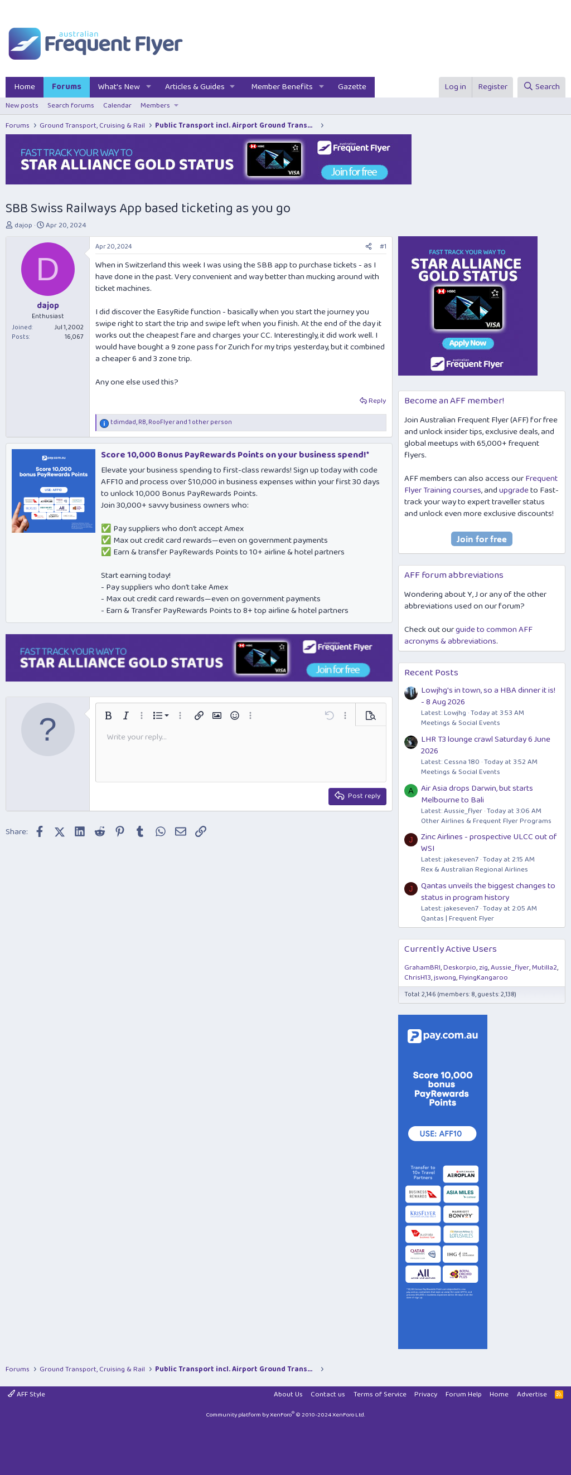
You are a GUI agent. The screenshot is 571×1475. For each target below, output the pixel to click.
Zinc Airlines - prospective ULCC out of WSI (489, 842)
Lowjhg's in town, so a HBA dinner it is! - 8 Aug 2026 (488, 696)
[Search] (541, 87)
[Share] (368, 247)
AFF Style (26, 1394)
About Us (288, 1394)
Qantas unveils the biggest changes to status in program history (488, 891)
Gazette (352, 87)
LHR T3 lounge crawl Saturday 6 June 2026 (485, 745)
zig (483, 967)
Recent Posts (431, 672)
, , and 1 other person (171, 422)
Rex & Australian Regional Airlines (474, 869)
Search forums (70, 105)
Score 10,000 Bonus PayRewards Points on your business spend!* (235, 455)
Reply (377, 401)
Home (24, 87)
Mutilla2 (544, 967)
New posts (22, 105)
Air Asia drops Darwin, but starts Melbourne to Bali (477, 794)
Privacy (425, 1394)
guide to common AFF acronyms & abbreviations (468, 635)
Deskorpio (459, 967)
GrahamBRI (422, 967)
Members (155, 105)
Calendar (117, 105)
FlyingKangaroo (483, 978)
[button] (149, 87)
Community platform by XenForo (285, 1415)
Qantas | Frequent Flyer (457, 918)
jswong (445, 978)
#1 (383, 246)
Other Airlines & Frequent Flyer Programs (486, 821)
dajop (23, 225)
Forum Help (464, 1394)
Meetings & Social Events (460, 723)
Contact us (328, 1394)
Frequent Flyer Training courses (481, 484)
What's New (119, 87)
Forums (66, 87)
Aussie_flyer (510, 967)
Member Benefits (282, 87)
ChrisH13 (417, 978)
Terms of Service (380, 1394)
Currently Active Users (450, 949)
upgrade (514, 490)
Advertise (532, 1394)
